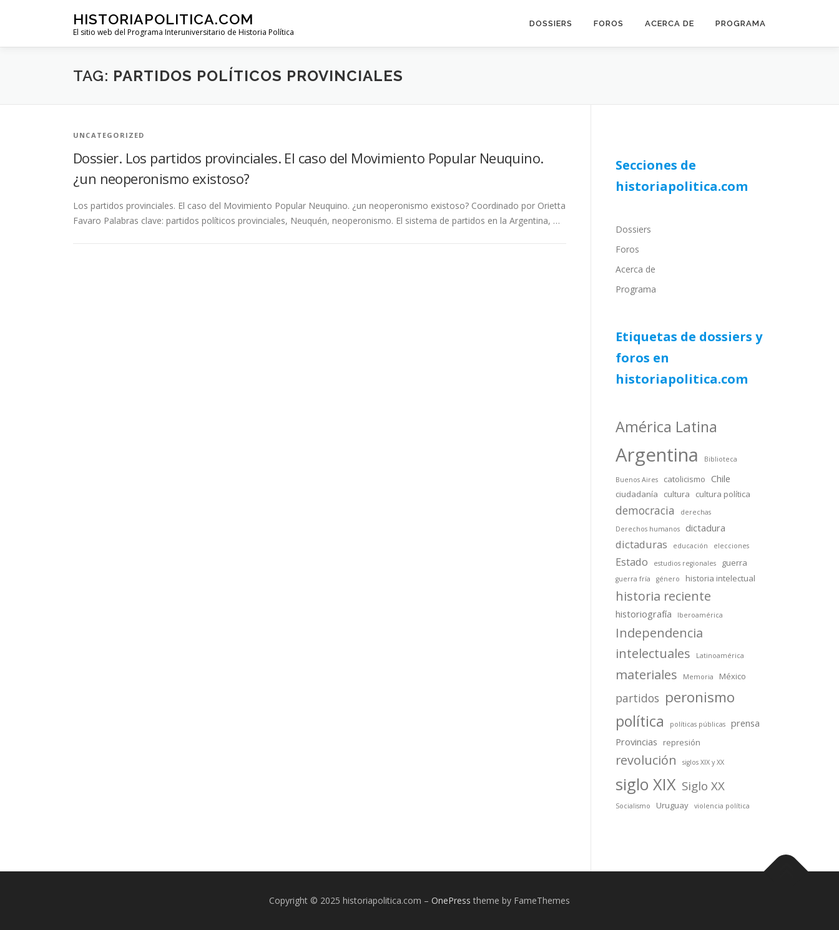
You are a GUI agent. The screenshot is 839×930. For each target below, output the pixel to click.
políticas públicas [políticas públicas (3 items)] (697, 724)
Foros (609, 23)
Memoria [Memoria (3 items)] (698, 676)
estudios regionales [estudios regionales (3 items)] (685, 563)
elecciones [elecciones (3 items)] (731, 545)
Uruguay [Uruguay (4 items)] (672, 805)
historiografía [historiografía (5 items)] (644, 614)
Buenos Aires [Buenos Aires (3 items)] (637, 479)
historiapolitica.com (163, 19)
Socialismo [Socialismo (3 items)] (633, 806)
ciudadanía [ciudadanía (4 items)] (637, 494)
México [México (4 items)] (732, 676)
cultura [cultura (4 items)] (677, 494)
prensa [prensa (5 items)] (745, 723)
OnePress (451, 900)
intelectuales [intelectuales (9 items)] (653, 653)
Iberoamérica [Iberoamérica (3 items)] (700, 615)
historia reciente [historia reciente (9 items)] (663, 596)
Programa (740, 23)
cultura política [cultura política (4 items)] (722, 494)
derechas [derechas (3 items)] (695, 512)
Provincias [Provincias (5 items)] (636, 741)
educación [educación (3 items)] (690, 545)
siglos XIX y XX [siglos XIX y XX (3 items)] (703, 762)
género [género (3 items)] (668, 578)
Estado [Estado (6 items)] (632, 562)
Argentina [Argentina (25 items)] (657, 454)
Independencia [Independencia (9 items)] (659, 632)
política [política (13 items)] (640, 721)
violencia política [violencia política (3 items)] (722, 806)
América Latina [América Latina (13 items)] (666, 427)
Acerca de (669, 23)
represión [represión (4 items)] (681, 742)
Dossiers (550, 23)
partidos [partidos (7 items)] (637, 697)
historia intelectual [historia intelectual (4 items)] (720, 578)
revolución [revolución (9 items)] (646, 760)
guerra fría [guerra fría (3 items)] (633, 578)
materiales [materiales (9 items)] (646, 674)
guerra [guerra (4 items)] (734, 562)
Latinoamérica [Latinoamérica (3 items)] (720, 655)
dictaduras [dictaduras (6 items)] (641, 544)
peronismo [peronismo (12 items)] (700, 697)
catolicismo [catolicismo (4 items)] (684, 479)
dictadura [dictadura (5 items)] (705, 527)
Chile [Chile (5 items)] (720, 478)
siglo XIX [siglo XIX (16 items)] (646, 784)
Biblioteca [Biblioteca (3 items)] (720, 459)
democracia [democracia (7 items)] (645, 510)
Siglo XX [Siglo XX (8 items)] (703, 785)
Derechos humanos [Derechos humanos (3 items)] (648, 529)
